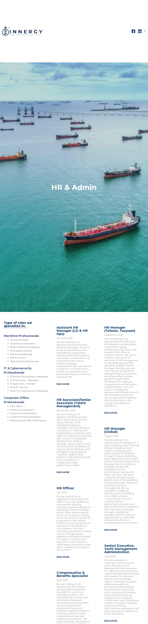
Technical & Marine (19, 339)
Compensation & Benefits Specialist (72, 574)
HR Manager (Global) (114, 430)
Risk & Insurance (18, 357)
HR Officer (65, 488)
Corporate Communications (23, 413)
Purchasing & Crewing (21, 350)
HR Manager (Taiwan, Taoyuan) (119, 329)
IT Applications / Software (22, 383)
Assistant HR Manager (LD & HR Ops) (72, 331)
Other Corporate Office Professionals (28, 420)
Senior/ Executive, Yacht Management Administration (120, 549)
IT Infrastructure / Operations (24, 380)
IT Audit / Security (19, 387)
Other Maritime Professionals (24, 361)
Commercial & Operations (22, 343)
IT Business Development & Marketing (28, 376)
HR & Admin (16, 406)
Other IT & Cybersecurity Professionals (29, 390)
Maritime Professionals (21, 336)
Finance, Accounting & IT (22, 409)
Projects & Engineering (21, 354)
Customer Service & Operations (25, 416)
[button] (144, 31)
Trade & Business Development (25, 347)
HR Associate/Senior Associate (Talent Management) (74, 403)
